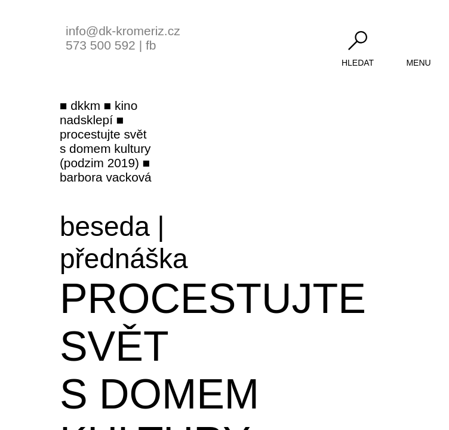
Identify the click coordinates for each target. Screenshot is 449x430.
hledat (358, 62)
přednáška (124, 258)
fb (151, 45)
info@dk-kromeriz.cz (123, 31)
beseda (105, 226)
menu (418, 62)
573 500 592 (101, 45)
